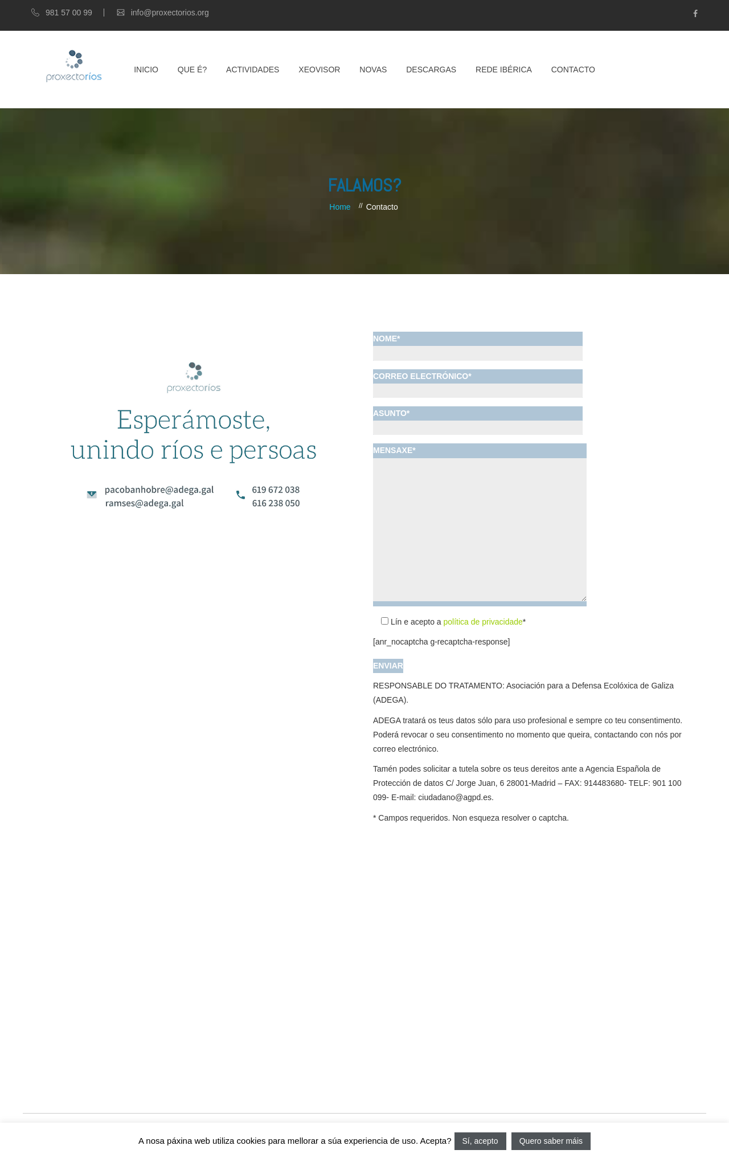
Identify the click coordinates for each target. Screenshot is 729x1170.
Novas (373, 69)
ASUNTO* (478, 420)
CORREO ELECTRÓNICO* (478, 383)
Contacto (573, 69)
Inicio (146, 69)
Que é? (192, 69)
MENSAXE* (480, 524)
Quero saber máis (551, 1140)
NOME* (478, 345)
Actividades (252, 69)
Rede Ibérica (504, 69)
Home (339, 206)
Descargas (431, 69)
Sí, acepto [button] (480, 1140)
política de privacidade (483, 621)
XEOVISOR (319, 69)
